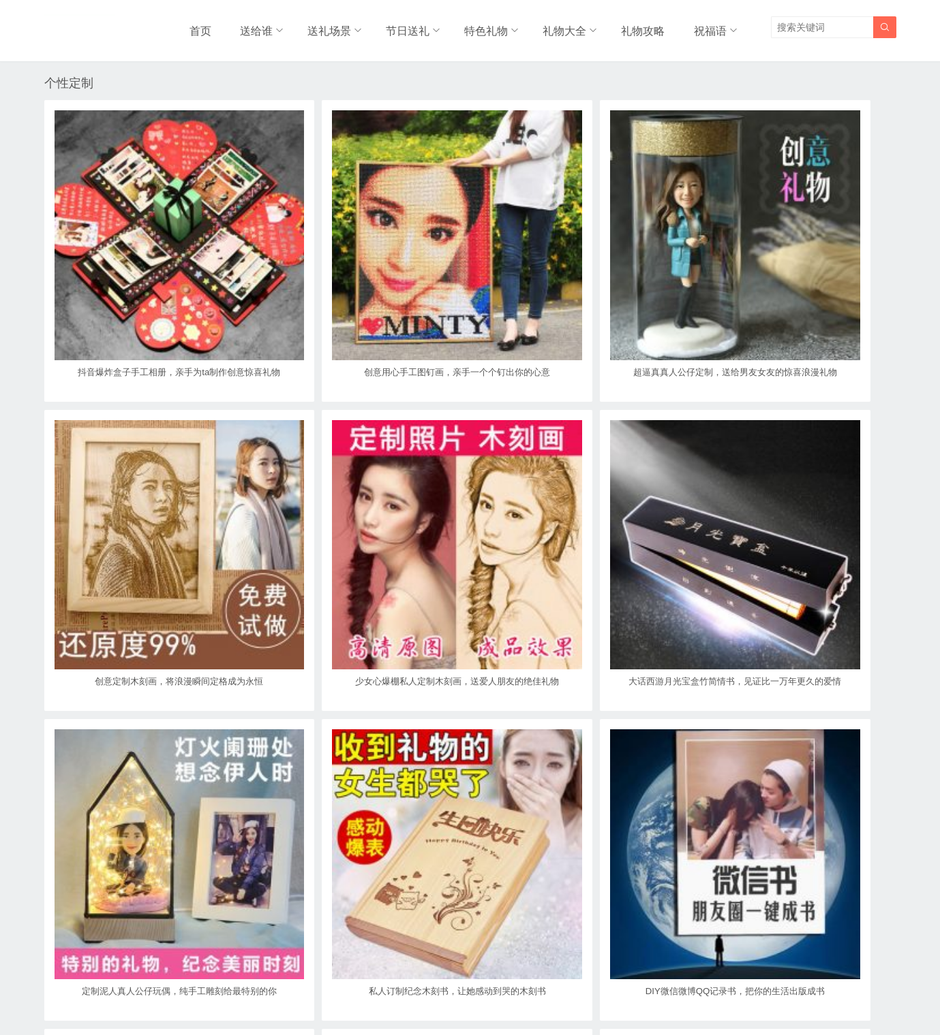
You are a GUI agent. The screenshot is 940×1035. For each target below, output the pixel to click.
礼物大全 (565, 27)
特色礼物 (485, 27)
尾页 (518, 931)
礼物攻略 (644, 27)
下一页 (470, 931)
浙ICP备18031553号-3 (516, 996)
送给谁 (252, 27)
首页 (201, 27)
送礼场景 (325, 27)
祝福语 (708, 27)
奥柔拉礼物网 (437, 996)
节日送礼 (405, 27)
